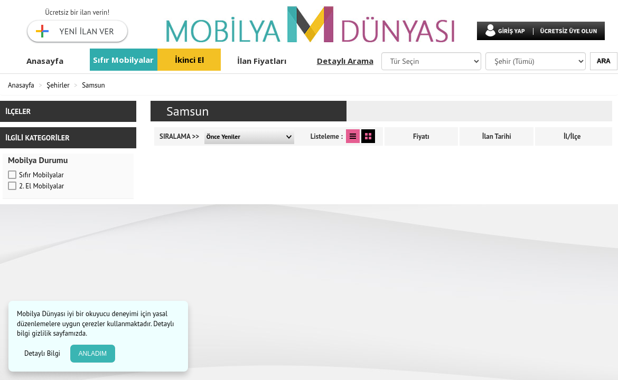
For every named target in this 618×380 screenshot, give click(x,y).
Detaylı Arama (345, 60)
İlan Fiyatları (261, 60)
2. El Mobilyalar (41, 186)
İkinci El (189, 59)
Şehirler (57, 85)
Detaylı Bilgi (43, 353)
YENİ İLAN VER (87, 31)
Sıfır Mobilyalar (123, 59)
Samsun (93, 85)
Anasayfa (44, 60)
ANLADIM (93, 353)
